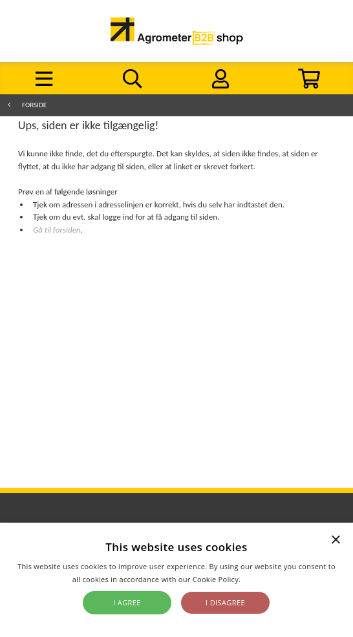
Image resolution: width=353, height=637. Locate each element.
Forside (34, 105)
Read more (261, 579)
